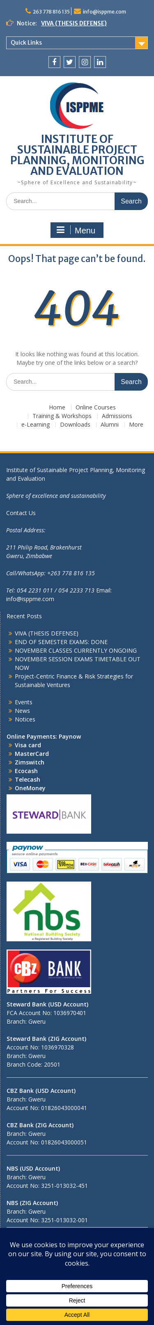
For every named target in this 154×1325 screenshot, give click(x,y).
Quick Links (26, 42)
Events (23, 702)
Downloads (75, 424)
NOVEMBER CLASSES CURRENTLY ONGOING (76, 650)
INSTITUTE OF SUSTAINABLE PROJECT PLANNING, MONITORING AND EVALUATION (77, 155)
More (136, 424)
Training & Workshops (62, 416)
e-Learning (35, 424)
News (22, 711)
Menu (76, 230)
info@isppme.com (104, 12)
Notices (25, 719)
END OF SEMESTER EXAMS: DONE (61, 642)
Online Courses (96, 407)
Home (57, 407)
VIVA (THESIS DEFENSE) (74, 23)
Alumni (110, 424)
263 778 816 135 (51, 12)
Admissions (117, 416)
